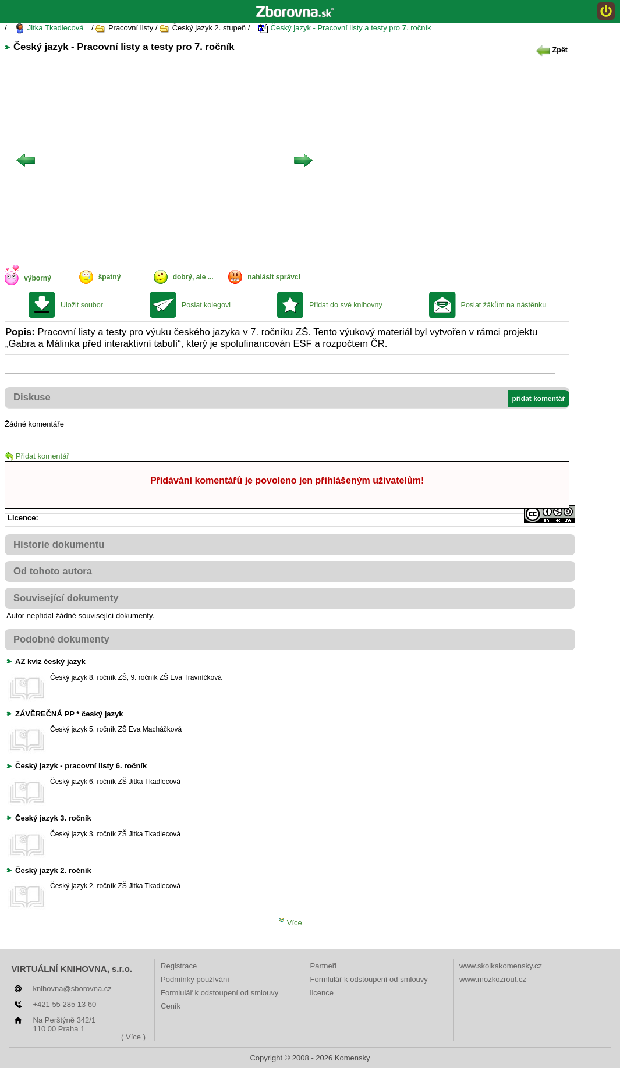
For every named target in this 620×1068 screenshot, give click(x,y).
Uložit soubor (82, 305)
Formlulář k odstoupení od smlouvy (219, 992)
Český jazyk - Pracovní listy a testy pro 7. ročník (344, 28)
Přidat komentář (37, 456)
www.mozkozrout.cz (492, 979)
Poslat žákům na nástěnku (504, 305)
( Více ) (133, 1036)
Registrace (179, 965)
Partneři (323, 965)
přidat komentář (538, 399)
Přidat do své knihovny (345, 305)
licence (322, 992)
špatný (109, 277)
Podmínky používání (195, 979)
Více (290, 922)
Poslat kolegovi (206, 305)
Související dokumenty (66, 598)
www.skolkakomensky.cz (500, 965)
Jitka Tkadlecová (49, 28)
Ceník (170, 1006)
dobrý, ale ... (193, 277)
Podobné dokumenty (61, 639)
